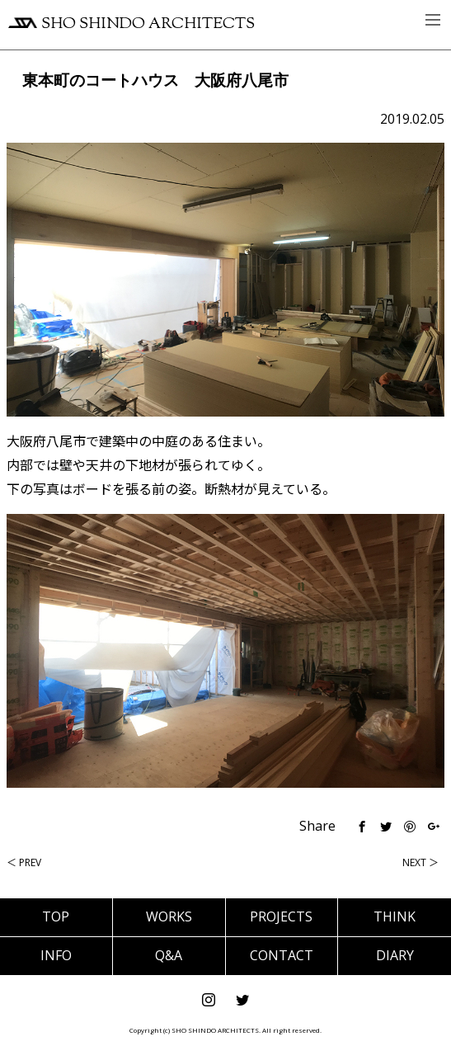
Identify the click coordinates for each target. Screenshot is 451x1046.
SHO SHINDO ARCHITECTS (131, 24)
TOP (55, 916)
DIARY (395, 955)
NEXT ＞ (420, 862)
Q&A (168, 955)
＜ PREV (24, 862)
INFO (56, 955)
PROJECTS (281, 916)
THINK (394, 916)
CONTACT (281, 955)
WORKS (169, 916)
